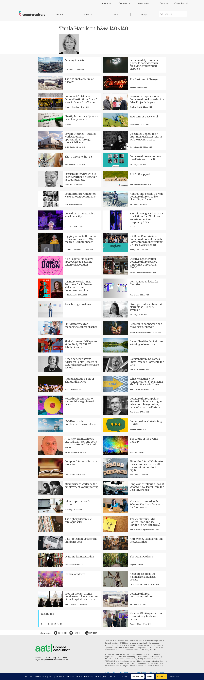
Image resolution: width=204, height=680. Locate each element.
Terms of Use (117, 672)
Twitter (71, 633)
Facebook (56, 633)
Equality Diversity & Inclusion (153, 672)
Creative (164, 3)
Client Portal (181, 3)
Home (59, 14)
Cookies (127, 672)
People (144, 14)
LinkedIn (87, 633)
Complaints (136, 672)
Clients (116, 14)
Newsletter (143, 3)
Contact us (124, 3)
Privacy (107, 672)
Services (88, 14)
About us (106, 3)
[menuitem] (103, 5)
